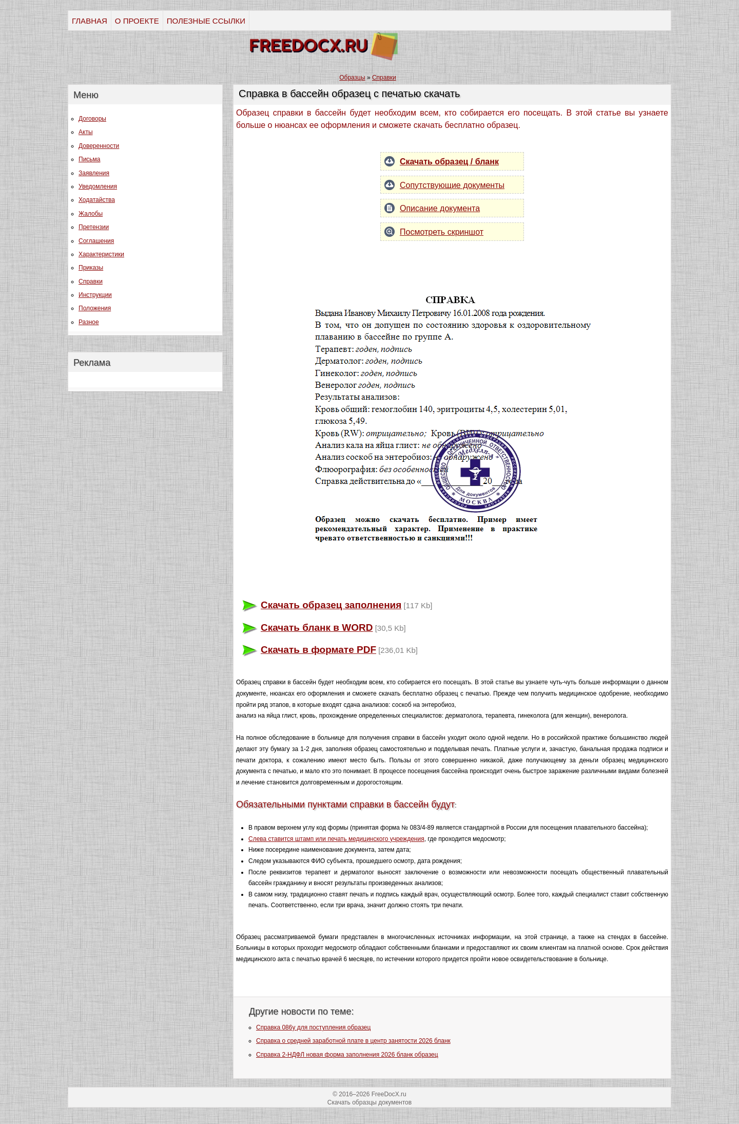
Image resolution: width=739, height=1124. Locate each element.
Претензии (94, 227)
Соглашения (96, 241)
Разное (89, 322)
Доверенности (99, 145)
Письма (90, 159)
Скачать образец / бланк (449, 161)
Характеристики (101, 254)
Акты (86, 132)
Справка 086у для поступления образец (313, 1027)
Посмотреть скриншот (441, 232)
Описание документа (440, 208)
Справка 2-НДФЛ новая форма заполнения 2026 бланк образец (347, 1054)
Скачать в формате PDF (318, 649)
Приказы (91, 267)
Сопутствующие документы (452, 185)
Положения (95, 308)
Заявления (94, 173)
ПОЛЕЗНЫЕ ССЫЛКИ (206, 20)
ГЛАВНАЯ (89, 20)
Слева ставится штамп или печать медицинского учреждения (336, 838)
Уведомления (98, 186)
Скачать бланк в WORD (317, 627)
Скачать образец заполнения (331, 605)
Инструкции (95, 294)
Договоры (92, 118)
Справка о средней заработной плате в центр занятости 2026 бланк (353, 1040)
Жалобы (91, 213)
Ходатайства (97, 199)
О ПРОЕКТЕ (137, 20)
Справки (91, 281)
